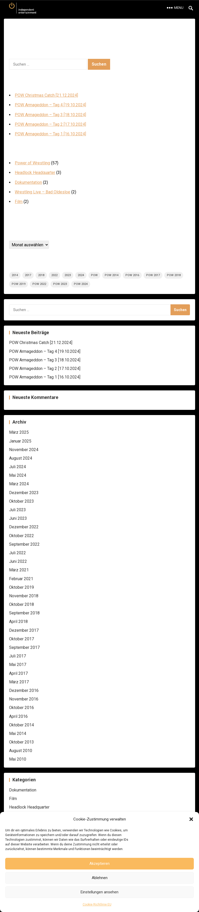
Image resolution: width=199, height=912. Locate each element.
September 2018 (24, 613)
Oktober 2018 (21, 604)
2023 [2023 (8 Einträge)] (68, 275)
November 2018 (23, 595)
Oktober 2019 (21, 587)
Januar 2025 (20, 441)
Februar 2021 (21, 578)
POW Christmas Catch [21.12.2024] (46, 95)
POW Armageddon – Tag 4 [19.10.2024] (50, 104)
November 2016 (23, 699)
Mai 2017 (17, 664)
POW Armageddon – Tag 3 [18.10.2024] (50, 114)
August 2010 (20, 750)
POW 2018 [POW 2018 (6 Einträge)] (174, 275)
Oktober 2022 (21, 535)
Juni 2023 (18, 518)
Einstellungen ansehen (99, 892)
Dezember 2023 (24, 492)
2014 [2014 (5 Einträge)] (15, 275)
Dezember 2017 (24, 630)
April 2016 (18, 716)
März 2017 (19, 681)
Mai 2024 (17, 475)
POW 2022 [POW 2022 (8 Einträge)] (39, 284)
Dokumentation (28, 182)
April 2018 (18, 621)
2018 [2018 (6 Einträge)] (41, 275)
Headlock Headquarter (35, 172)
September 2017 (24, 647)
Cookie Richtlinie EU (97, 904)
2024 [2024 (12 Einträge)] (81, 275)
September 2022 (24, 544)
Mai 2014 (17, 733)
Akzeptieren (99, 863)
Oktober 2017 (21, 638)
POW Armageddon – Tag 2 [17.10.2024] (50, 124)
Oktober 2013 (21, 742)
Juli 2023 (17, 509)
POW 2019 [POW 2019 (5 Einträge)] (18, 284)
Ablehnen (100, 877)
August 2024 (20, 458)
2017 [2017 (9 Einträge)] (28, 275)
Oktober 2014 (21, 724)
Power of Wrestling (32, 162)
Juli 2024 (17, 466)
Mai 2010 (17, 759)
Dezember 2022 (24, 526)
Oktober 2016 (21, 707)
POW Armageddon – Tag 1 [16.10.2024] (50, 133)
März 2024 (19, 483)
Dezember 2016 (24, 690)
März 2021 (19, 569)
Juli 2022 (17, 552)
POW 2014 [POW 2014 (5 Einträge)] (111, 275)
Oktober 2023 (21, 501)
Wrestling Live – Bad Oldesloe (42, 192)
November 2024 (23, 449)
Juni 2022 (18, 561)
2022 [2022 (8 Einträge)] (54, 275)
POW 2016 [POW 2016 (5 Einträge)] (132, 275)
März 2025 (19, 432)
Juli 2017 (17, 656)
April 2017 (18, 673)
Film (19, 201)
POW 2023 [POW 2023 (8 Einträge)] (60, 284)
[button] (191, 819)
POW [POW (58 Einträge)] (94, 275)
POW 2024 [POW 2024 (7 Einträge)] (81, 284)
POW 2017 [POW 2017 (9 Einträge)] (153, 275)
